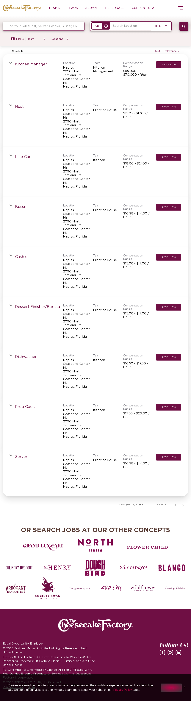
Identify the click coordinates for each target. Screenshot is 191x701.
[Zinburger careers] (133, 567)
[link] (95, 75)
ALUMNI (91, 7)
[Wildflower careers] (143, 588)
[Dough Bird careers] (95, 567)
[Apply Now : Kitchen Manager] (168, 64)
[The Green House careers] (80, 588)
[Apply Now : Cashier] (168, 257)
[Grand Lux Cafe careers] (43, 547)
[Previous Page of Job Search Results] (175, 504)
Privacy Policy (13, 687)
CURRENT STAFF (145, 7)
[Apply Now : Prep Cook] (168, 407)
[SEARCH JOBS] (183, 26)
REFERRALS (114, 7)
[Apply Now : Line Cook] (168, 157)
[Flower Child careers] (147, 547)
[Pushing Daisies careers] (175, 588)
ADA (31, 687)
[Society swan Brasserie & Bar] (48, 588)
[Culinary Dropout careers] (19, 567)
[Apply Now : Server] (168, 457)
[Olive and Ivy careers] (111, 588)
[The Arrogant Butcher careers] (16, 588)
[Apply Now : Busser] (168, 207)
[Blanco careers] (172, 567)
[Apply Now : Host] (168, 107)
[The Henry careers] (57, 567)
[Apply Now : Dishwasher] (168, 357)
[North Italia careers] (95, 545)
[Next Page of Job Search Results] (183, 504)
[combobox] (44, 26)
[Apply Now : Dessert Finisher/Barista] (168, 307)
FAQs (73, 7)
